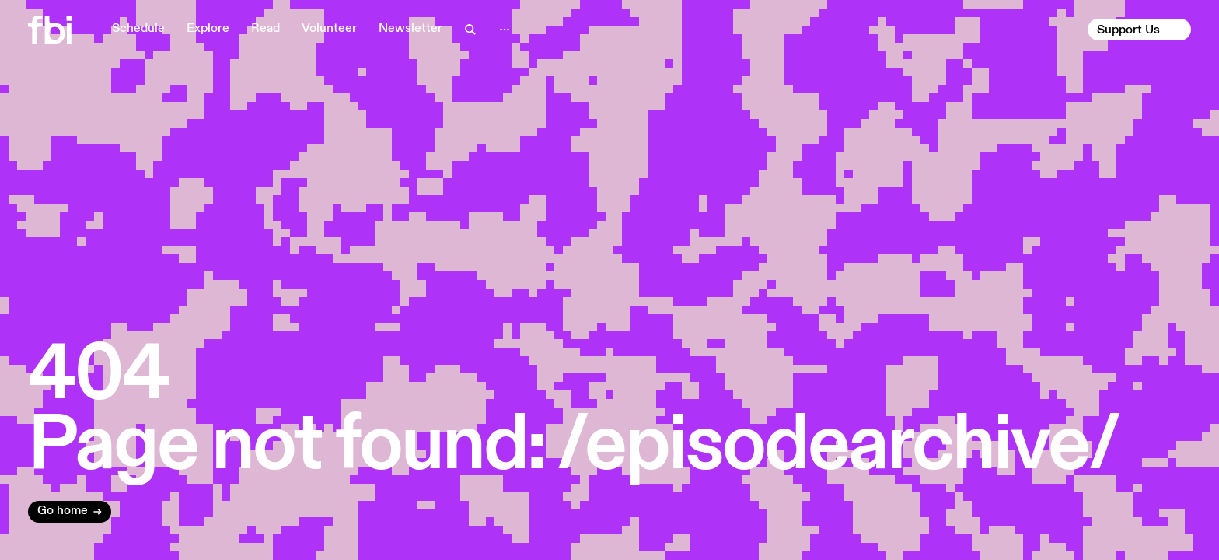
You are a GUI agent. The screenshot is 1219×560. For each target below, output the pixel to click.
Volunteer (329, 29)
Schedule (138, 29)
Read (265, 29)
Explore (208, 29)
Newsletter (410, 29)
